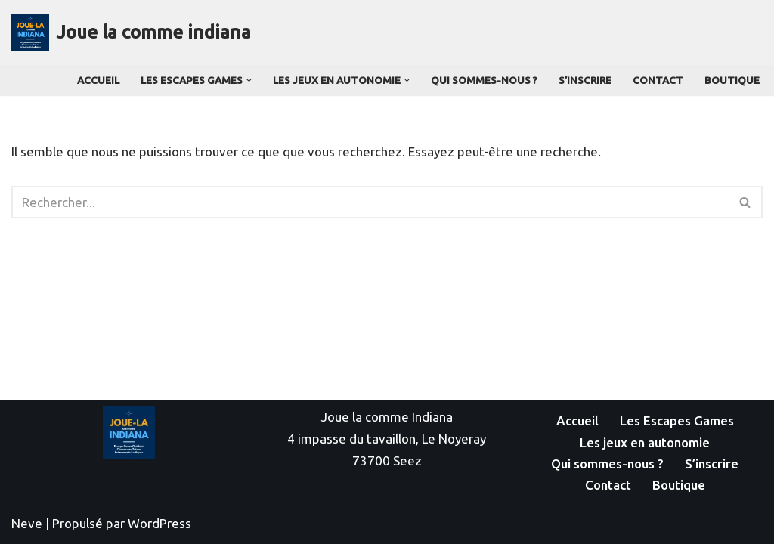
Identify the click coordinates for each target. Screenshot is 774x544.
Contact (658, 80)
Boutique (732, 80)
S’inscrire (585, 80)
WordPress (159, 523)
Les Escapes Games (677, 420)
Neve (26, 523)
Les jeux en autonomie (645, 442)
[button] (249, 80)
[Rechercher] (370, 202)
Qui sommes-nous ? (484, 80)
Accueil (98, 80)
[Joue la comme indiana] (131, 32)
